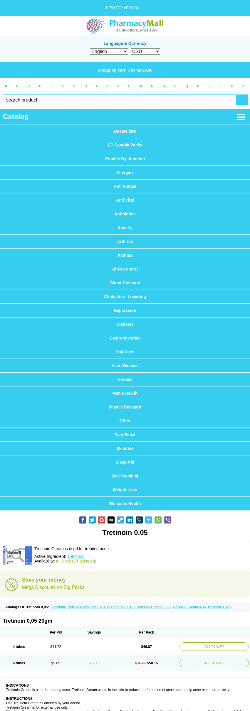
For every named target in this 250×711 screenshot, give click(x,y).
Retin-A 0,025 (78, 607)
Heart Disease (125, 365)
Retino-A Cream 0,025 (154, 607)
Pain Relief (125, 434)
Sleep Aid (125, 462)
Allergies (125, 172)
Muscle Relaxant (125, 407)
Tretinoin (75, 556)
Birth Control (124, 269)
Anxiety (125, 227)
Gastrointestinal (125, 338)
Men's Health (125, 393)
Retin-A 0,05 (100, 607)
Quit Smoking (125, 476)
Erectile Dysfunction (125, 158)
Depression (125, 310)
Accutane (58, 607)
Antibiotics (124, 214)
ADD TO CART (214, 646)
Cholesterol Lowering (125, 296)
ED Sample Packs (125, 145)
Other (125, 420)
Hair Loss (125, 351)
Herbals (125, 379)
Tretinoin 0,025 (219, 607)
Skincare (124, 448)
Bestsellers (125, 131)
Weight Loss (125, 489)
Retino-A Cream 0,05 (189, 607)
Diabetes (124, 324)
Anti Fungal (125, 186)
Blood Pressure (125, 283)
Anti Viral (125, 200)
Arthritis (125, 241)
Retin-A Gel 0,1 (123, 607)
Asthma (125, 255)
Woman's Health (125, 503)
